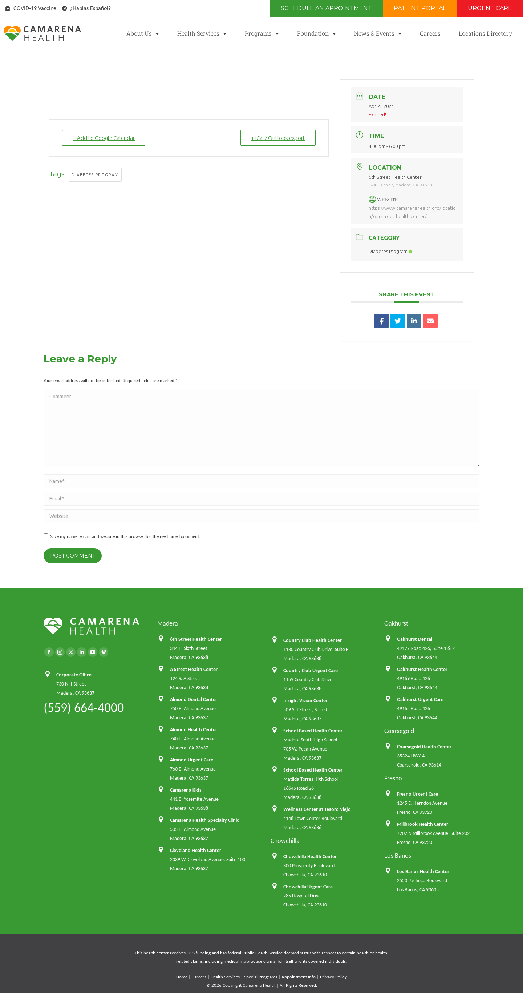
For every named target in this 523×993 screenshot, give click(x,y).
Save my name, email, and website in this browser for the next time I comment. (125, 536)
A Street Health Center (194, 669)
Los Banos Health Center (423, 871)
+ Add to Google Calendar (104, 138)
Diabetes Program (95, 175)
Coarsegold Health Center (424, 747)
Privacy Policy (333, 977)
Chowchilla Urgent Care (308, 887)
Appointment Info (298, 977)
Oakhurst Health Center (422, 669)
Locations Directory (485, 33)
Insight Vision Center (305, 700)
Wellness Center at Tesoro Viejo (317, 809)
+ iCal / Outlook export (278, 138)
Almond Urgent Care (191, 760)
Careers (430, 33)
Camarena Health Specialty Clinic (204, 820)
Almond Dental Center (193, 699)
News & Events (378, 33)
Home (181, 977)
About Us (142, 33)
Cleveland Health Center (195, 850)
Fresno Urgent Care (417, 794)
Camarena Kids (186, 790)
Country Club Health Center (312, 640)
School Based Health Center (312, 731)
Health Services (202, 33)
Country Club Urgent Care (310, 670)
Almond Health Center (193, 730)
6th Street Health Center (196, 639)
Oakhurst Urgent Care (420, 699)
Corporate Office (74, 675)
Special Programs (260, 977)
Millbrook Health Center (422, 824)
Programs (262, 33)
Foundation (316, 33)
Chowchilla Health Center (310, 856)
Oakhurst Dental (414, 639)
